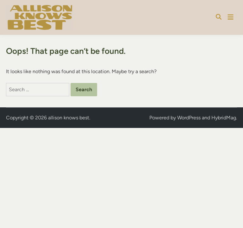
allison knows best (68, 118)
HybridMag (223, 118)
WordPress (189, 118)
